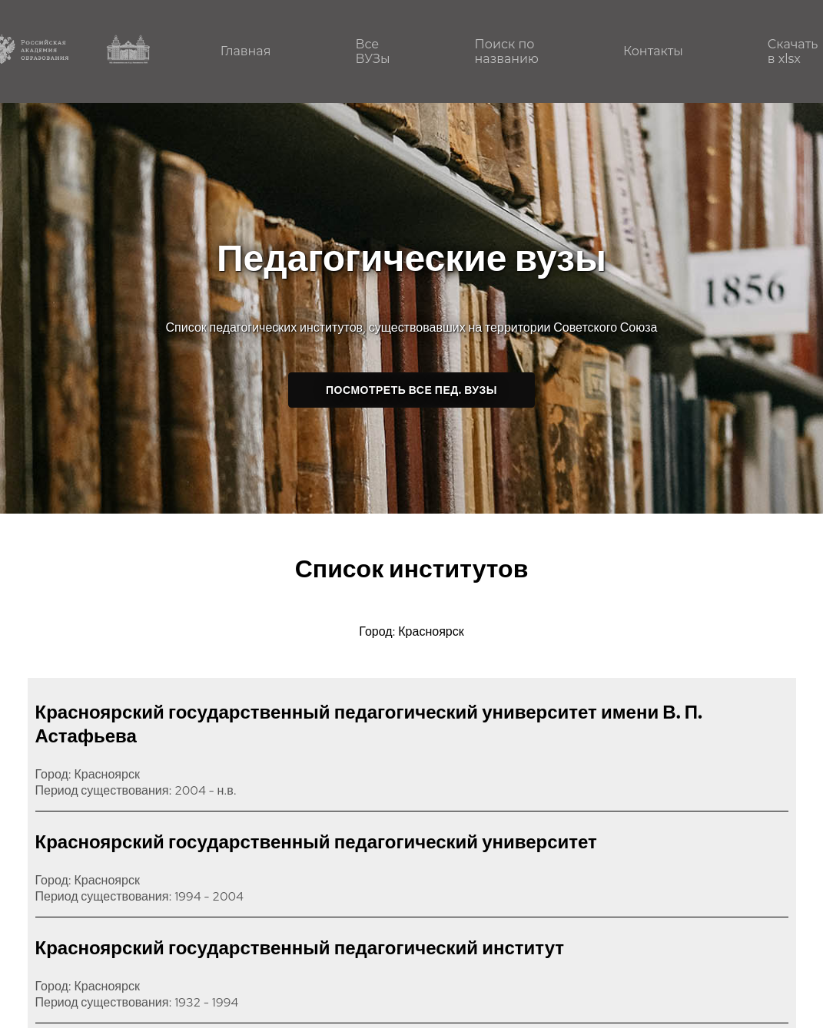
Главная (246, 51)
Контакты (653, 51)
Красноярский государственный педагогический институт (300, 948)
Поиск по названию (507, 51)
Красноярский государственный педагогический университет (316, 842)
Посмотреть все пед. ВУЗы (411, 390)
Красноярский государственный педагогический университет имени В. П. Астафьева (369, 724)
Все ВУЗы (372, 51)
